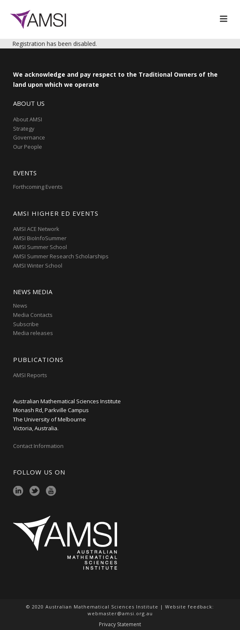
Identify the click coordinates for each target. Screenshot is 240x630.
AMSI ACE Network (36, 229)
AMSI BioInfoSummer (40, 238)
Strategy (24, 128)
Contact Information (39, 446)
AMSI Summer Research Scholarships (61, 256)
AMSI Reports (30, 375)
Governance (29, 137)
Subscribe (26, 324)
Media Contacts (33, 315)
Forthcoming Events (38, 186)
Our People (27, 146)
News (20, 305)
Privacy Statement (120, 624)
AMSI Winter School (37, 265)
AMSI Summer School (40, 247)
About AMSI (27, 119)
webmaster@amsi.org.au (120, 613)
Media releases (33, 333)
